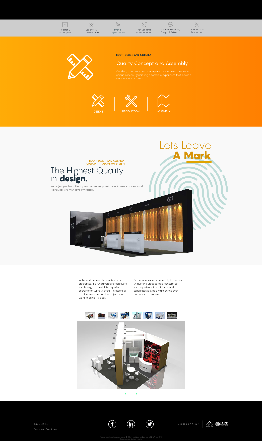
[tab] (90, 315)
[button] (125, 393)
